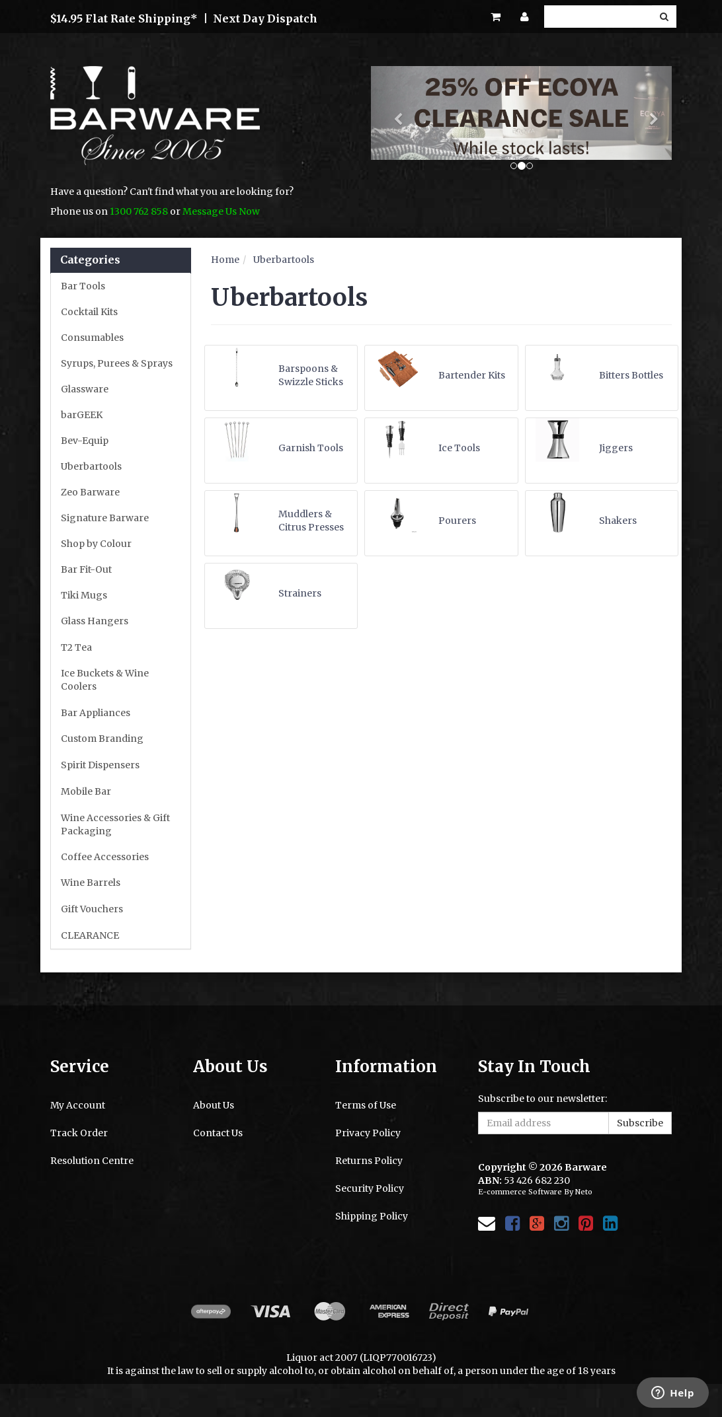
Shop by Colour (96, 544)
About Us (213, 1105)
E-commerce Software (520, 1191)
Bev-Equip (84, 441)
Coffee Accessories (105, 857)
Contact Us (218, 1133)
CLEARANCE (90, 935)
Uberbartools (91, 466)
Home (225, 260)
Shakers (618, 521)
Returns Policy (369, 1161)
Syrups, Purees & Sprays (117, 363)
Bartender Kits (471, 375)
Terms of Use (365, 1105)
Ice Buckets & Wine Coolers (105, 679)
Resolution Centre (92, 1161)
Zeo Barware (90, 492)
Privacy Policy (368, 1133)
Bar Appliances (95, 713)
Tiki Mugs (84, 595)
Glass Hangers (94, 621)
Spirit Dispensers (100, 765)
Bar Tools (83, 286)
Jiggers (616, 448)
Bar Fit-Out (86, 569)
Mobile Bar (86, 791)
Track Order (79, 1133)
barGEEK (81, 415)
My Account (77, 1105)
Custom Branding (102, 739)
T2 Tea (76, 647)
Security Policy (369, 1188)
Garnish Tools (310, 448)
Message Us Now (221, 211)
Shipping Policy (371, 1216)
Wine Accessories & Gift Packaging (115, 824)
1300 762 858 (139, 211)
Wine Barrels (90, 883)
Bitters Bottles (631, 375)
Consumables (92, 338)
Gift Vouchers (92, 909)
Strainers (299, 593)
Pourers (457, 521)
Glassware (84, 389)
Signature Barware (105, 518)
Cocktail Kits (89, 312)
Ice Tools (459, 448)
